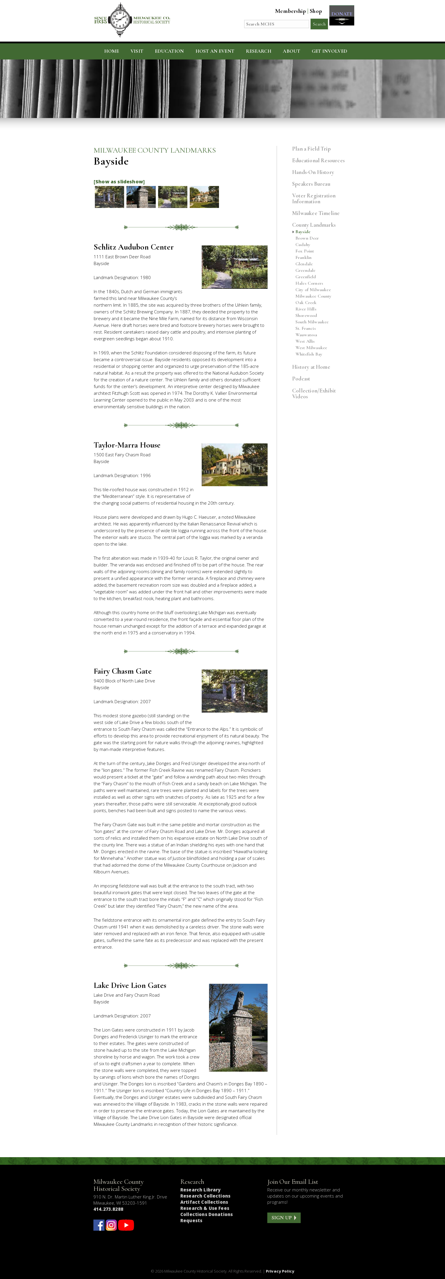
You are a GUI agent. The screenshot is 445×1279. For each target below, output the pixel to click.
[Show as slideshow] (119, 181)
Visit (137, 51)
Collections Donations (206, 1214)
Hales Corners (309, 283)
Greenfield (305, 276)
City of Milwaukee (313, 289)
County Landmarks (314, 224)
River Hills (305, 309)
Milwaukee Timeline (316, 213)
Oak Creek (305, 302)
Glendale (304, 264)
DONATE (340, 15)
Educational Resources (318, 160)
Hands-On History (313, 172)
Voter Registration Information (314, 198)
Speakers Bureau (311, 183)
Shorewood (306, 315)
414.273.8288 (108, 1209)
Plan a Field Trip (311, 148)
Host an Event (215, 51)
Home (111, 51)
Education (169, 51)
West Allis (305, 341)
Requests (191, 1220)
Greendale (305, 270)
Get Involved (329, 51)
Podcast (301, 378)
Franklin (303, 257)
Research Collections (205, 1196)
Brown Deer (307, 238)
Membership (287, 11)
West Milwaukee (311, 347)
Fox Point (304, 251)
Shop (313, 11)
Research (258, 51)
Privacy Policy (280, 1271)
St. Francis (305, 328)
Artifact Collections (204, 1202)
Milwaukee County (313, 296)
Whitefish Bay (308, 354)
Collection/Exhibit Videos (314, 393)
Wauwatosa (306, 334)
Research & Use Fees (204, 1208)
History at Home (311, 366)
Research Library (200, 1190)
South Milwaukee (311, 322)
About (291, 51)
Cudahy (302, 244)
